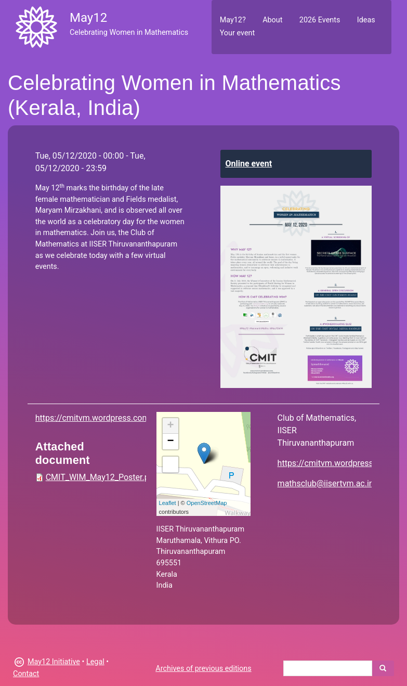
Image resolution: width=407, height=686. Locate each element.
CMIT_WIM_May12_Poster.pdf (101, 477)
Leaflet (167, 503)
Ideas (366, 20)
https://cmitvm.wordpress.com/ (336, 463)
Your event (237, 33)
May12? (233, 20)
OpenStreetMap (207, 503)
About (272, 20)
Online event (249, 164)
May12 (88, 17)
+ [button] (170, 426)
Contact (26, 673)
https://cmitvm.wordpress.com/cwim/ (105, 418)
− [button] (170, 441)
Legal (95, 661)
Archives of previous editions (203, 668)
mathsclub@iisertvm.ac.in (326, 483)
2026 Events (319, 20)
